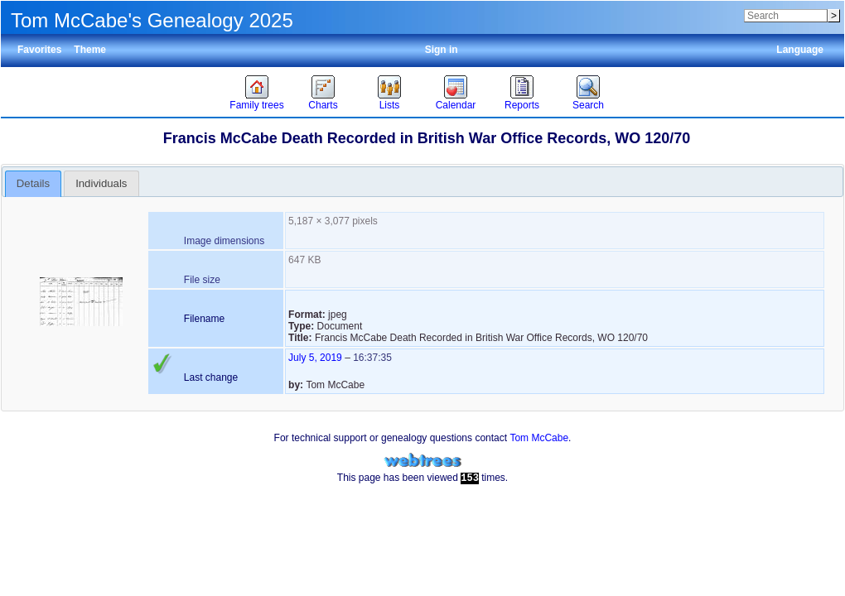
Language (799, 49)
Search (588, 105)
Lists (389, 105)
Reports (522, 105)
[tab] (33, 184)
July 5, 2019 (315, 357)
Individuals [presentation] (101, 183)
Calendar (456, 105)
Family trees (256, 105)
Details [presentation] (33, 183)
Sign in (441, 49)
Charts (322, 105)
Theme (90, 49)
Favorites (39, 49)
